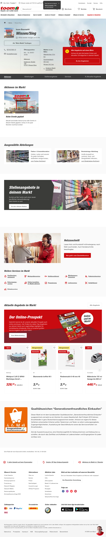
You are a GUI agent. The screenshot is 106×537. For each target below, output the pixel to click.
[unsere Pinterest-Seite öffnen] (75, 491)
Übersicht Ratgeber (9, 486)
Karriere (96, 3)
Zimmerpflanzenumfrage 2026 (12, 494)
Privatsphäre (16, 531)
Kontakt (89, 3)
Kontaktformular (12, 54)
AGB (31, 531)
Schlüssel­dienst (52, 276)
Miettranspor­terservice (71, 276)
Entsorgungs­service (10, 283)
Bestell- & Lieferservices (51, 483)
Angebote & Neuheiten (93, 15)
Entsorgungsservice (9, 480)
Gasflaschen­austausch (10, 276)
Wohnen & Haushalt (64, 15)
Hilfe (101, 3)
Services (68, 76)
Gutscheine (48, 494)
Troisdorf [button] (13, 3)
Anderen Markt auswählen (49, 69)
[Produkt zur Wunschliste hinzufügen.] (27, 347)
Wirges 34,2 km (49, 64)
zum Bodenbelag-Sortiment (90, 161)
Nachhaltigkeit (33, 483)
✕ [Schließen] (58, 3)
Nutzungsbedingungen (41, 531)
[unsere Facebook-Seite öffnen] (63, 491)
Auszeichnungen (33, 486)
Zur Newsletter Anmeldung (71, 480)
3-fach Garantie (8, 475)
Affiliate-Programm (34, 488)
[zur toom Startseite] (10, 9)
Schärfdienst (91, 283)
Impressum (25, 531)
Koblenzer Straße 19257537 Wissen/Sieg (30, 63)
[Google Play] (82, 509)
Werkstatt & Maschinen (7, 15)
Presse (30, 480)
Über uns (31, 475)
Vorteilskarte (81, 3)
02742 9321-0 (11, 49)
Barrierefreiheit (64, 531)
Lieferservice (71, 283)
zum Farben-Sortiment (38, 161)
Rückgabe (47, 488)
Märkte (10, 23)
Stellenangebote (51, 76)
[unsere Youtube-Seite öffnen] (71, 491)
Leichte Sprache (49, 475)
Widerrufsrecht (54, 531)
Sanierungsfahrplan (9, 491)
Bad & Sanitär (37, 15)
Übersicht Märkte (8, 488)
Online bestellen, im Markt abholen (32, 283)
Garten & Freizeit (50, 15)
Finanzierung (51, 283)
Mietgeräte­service (32, 276)
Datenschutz (7, 531)
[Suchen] (39, 9)
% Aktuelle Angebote (93, 76)
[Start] (5, 23)
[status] (82, 9)
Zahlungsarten (49, 480)
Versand (47, 486)
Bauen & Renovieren (24, 15)
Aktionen (7, 77)
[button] (67, 9)
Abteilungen (29, 76)
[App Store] (67, 509)
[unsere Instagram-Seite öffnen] (67, 491)
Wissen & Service (78, 15)
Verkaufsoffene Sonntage (52, 496)
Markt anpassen (49, 5)
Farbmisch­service (93, 276)
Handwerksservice (9, 478)
